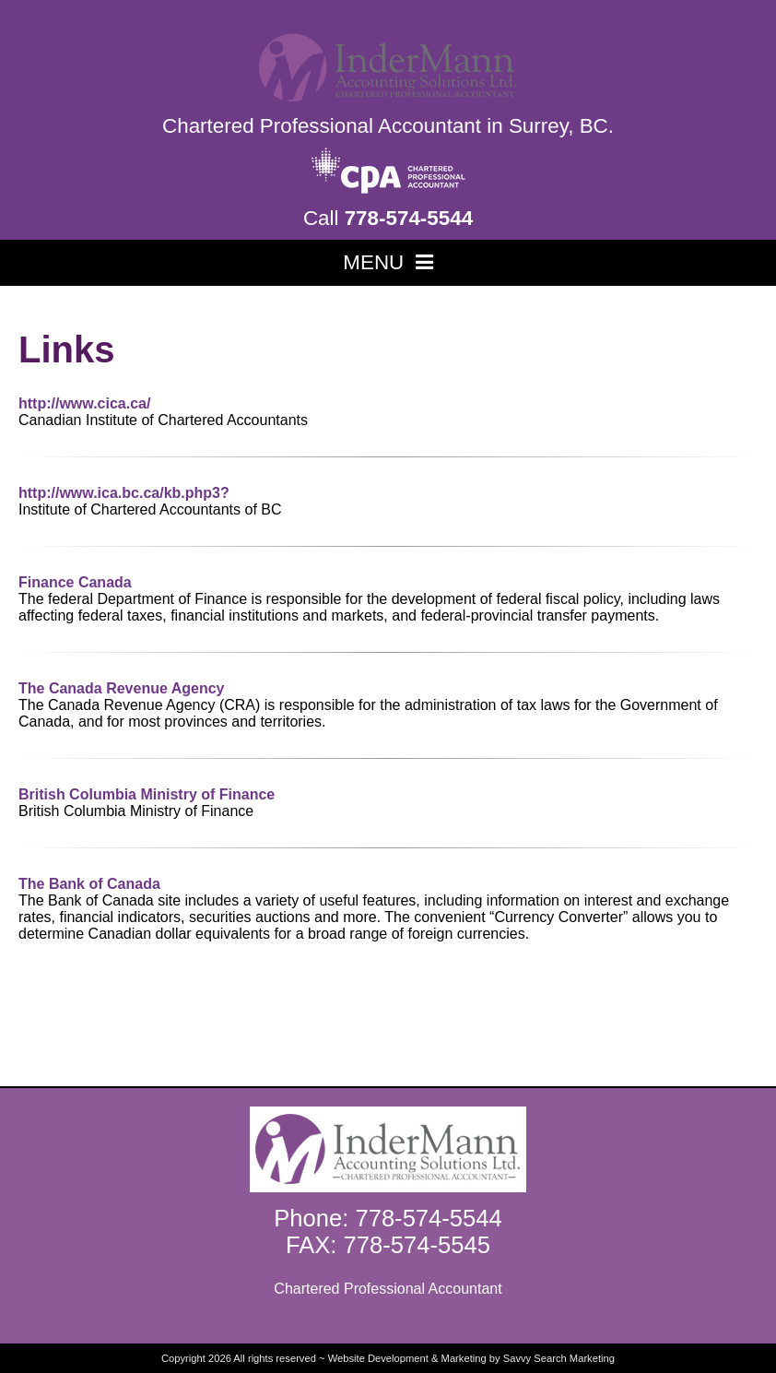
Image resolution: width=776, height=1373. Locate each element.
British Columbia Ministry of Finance (146, 794)
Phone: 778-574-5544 (388, 1218)
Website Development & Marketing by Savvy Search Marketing (471, 1358)
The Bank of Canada (89, 884)
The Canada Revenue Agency (121, 688)
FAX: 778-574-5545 (388, 1245)
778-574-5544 (409, 218)
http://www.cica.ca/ (84, 403)
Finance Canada (75, 582)
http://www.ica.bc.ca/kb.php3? (123, 493)
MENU (387, 262)
